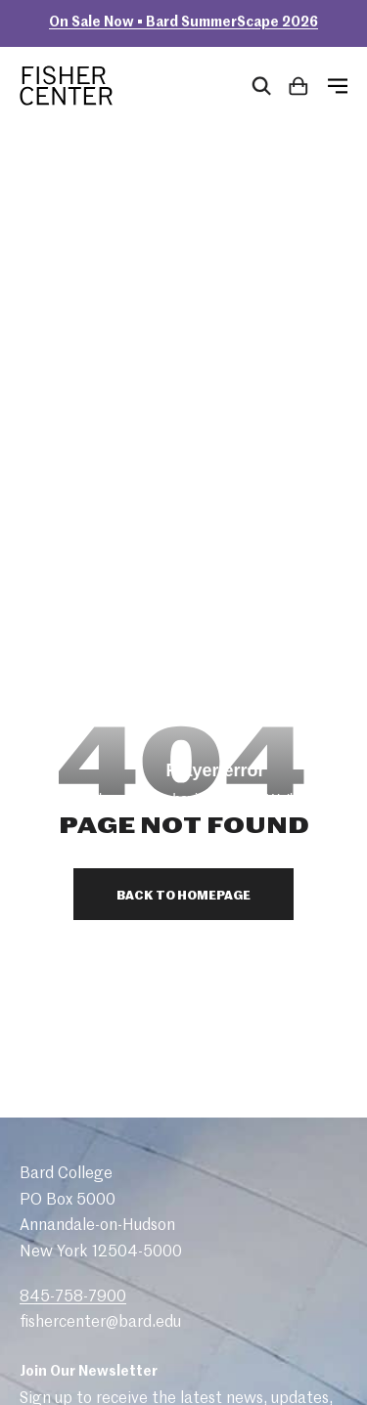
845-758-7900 (73, 834)
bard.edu (322, 1343)
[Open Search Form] (261, 86)
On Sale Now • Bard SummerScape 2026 (183, 22)
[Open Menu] (337, 86)
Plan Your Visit (90, 1156)
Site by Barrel (55, 1384)
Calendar (71, 1183)
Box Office (76, 1208)
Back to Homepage (183, 432)
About (60, 1131)
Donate (66, 1234)
